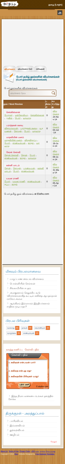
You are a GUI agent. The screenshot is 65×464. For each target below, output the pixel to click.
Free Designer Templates (45, 454)
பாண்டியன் (29, 168)
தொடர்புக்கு (50, 451)
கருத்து (42, 451)
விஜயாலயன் (11, 128)
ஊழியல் (14, 434)
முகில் (9, 118)
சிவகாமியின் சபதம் (20, 288)
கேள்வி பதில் (32, 349)
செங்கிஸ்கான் (13, 112)
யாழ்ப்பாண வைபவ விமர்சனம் (27, 279)
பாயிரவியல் (16, 421)
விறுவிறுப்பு (30, 140)
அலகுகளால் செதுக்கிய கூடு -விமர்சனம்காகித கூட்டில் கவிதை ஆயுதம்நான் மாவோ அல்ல (32, 295)
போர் (18, 118)
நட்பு (6, 184)
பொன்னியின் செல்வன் (22, 283)
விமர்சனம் (9, 69)
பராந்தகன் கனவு (14, 125)
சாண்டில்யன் (18, 143)
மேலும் (54, 442)
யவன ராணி (12, 178)
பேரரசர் (8, 115)
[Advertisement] (29, 42)
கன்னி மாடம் (13, 165)
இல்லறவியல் (17, 425)
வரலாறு (27, 118)
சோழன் (18, 131)
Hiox (16, 454)
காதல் (31, 143)
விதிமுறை (35, 451)
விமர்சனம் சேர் (25, 69)
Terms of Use (14, 451)
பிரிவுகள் (40, 69)
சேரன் (24, 155)
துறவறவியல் (17, 430)
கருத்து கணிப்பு (14, 349)
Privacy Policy (25, 451)
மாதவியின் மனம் (15, 137)
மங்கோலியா (21, 115)
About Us (4, 451)
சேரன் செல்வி (13, 152)
